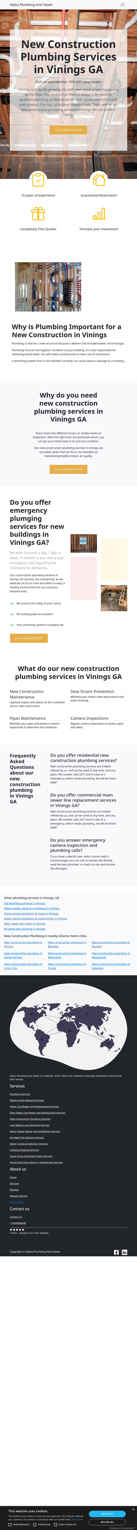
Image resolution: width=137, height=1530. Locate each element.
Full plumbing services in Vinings (24, 903)
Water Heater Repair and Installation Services (35, 1131)
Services (14, 1183)
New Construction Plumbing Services (30, 1119)
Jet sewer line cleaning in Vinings (24, 929)
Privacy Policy (17, 1202)
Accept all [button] (107, 1513)
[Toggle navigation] (122, 4)
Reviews (14, 1189)
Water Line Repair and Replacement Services (34, 1106)
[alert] (68, 1518)
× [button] (133, 1509)
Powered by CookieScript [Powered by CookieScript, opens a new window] (122, 1528)
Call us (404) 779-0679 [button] (68, 130)
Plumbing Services (20, 1094)
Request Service (18, 1195)
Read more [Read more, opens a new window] (77, 1519)
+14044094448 (18, 1223)
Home (13, 1177)
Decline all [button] (107, 1522)
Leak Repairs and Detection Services (30, 1125)
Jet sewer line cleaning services (27, 1137)
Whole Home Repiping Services (27, 1100)
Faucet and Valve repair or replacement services (36, 1162)
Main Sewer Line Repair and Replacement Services (37, 1112)
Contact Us (16, 1216)
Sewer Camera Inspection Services (29, 1143)
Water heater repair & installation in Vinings (31, 908)
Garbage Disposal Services (24, 1150)
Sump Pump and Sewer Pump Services (31, 1156)
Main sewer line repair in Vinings (24, 923)
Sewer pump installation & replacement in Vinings (35, 918)
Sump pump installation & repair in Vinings (31, 913)
